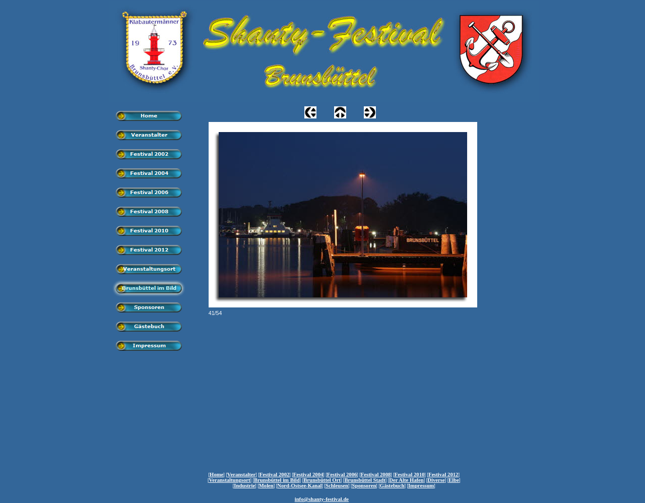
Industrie (244, 485)
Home (216, 474)
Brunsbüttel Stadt (364, 480)
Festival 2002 (275, 474)
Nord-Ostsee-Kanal (299, 485)
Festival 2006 (342, 474)
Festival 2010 (410, 474)
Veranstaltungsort (229, 480)
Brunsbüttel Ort (322, 480)
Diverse (435, 480)
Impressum (421, 485)
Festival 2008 (376, 474)
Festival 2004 (308, 474)
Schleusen (337, 485)
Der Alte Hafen (406, 480)
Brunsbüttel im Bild (277, 480)
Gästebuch (392, 485)
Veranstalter (241, 474)
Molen (266, 485)
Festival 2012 (443, 474)
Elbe (453, 480)
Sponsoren (364, 485)
